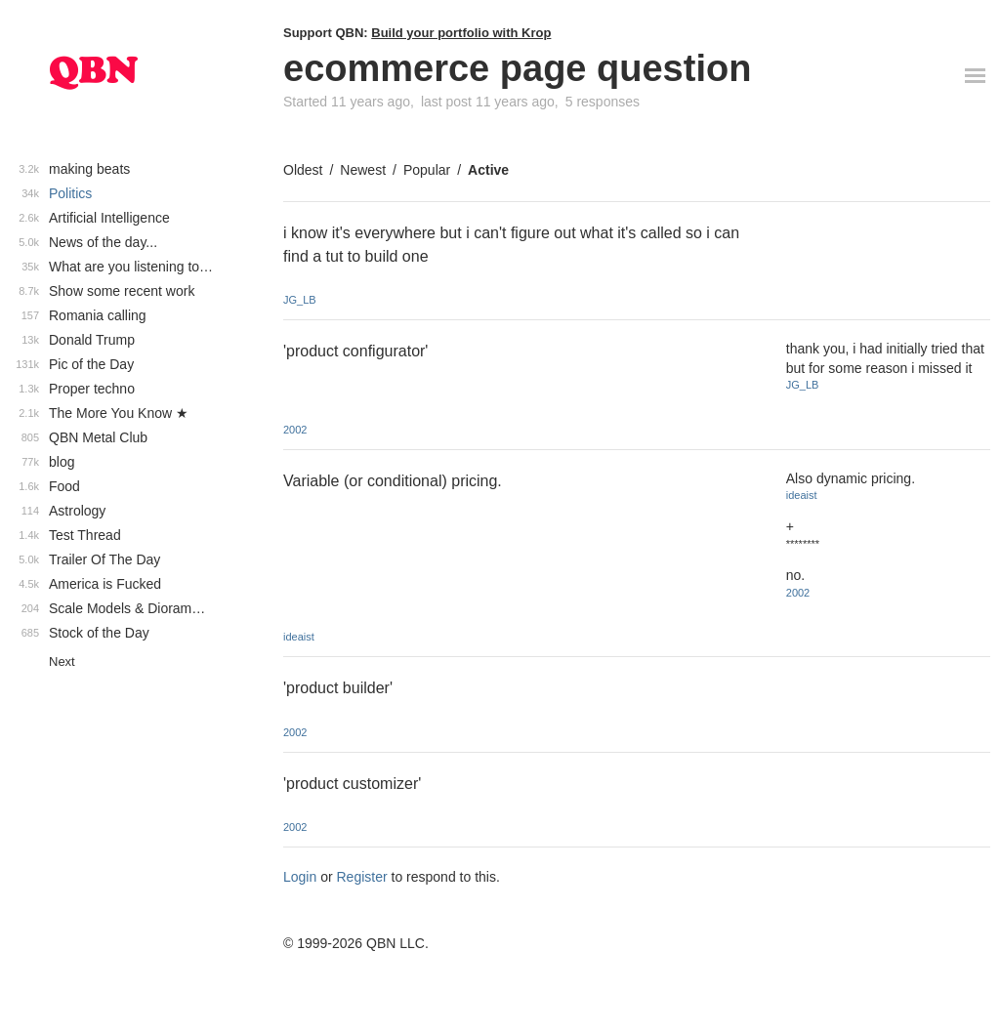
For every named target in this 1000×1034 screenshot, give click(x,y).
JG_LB (299, 300)
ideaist (298, 636)
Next (62, 661)
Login (299, 877)
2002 (295, 429)
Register (362, 877)
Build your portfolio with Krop (461, 32)
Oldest (302, 170)
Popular (426, 170)
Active (488, 170)
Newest (363, 170)
